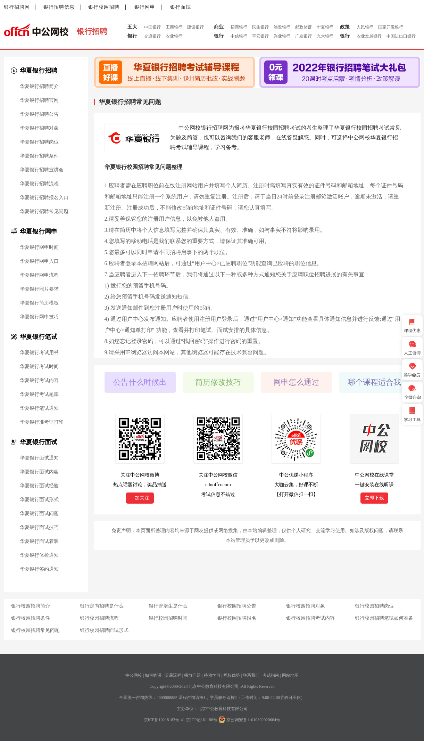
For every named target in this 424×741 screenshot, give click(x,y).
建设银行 (195, 27)
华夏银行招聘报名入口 (44, 197)
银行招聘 (92, 31)
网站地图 (290, 675)
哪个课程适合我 (374, 382)
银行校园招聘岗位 (374, 606)
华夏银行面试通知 (39, 458)
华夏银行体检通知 (39, 555)
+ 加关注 (140, 497)
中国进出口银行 (401, 36)
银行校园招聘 (103, 7)
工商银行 (174, 27)
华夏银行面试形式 (39, 499)
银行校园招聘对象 (305, 606)
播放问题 (192, 675)
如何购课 (153, 675)
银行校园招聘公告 (236, 606)
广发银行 (303, 36)
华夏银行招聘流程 (39, 183)
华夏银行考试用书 (39, 352)
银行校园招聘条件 (30, 618)
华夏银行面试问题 (39, 513)
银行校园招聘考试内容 (310, 618)
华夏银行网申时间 (39, 247)
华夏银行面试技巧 (39, 527)
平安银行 (260, 36)
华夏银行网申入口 (39, 261)
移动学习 (212, 675)
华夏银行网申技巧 (39, 317)
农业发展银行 (369, 36)
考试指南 (271, 675)
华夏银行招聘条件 (39, 156)
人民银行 (365, 27)
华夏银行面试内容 (39, 472)
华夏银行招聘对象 (39, 128)
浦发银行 (282, 27)
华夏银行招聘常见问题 (44, 211)
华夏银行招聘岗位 (39, 142)
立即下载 (374, 497)
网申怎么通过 (296, 382)
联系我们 (251, 675)
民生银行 (260, 27)
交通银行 (152, 36)
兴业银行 (282, 36)
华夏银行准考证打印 (42, 422)
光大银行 (325, 36)
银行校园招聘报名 (236, 618)
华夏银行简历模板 (39, 303)
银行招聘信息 (59, 7)
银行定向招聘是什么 (102, 606)
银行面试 (180, 7)
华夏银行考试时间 (39, 366)
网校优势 (231, 675)
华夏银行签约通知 (39, 569)
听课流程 (173, 675)
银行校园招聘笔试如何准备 (384, 618)
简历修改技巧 (218, 382)
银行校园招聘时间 (168, 618)
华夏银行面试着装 (39, 541)
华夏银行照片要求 (39, 289)
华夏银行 (325, 27)
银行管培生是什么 (168, 606)
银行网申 (144, 7)
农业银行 (174, 36)
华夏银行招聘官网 (39, 100)
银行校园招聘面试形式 (104, 630)
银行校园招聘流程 (99, 618)
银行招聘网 (17, 7)
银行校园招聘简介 (30, 606)
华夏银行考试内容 (39, 380)
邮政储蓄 (303, 27)
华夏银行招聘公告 (39, 114)
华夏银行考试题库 (39, 394)
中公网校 (133, 675)
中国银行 (152, 27)
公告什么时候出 (140, 382)
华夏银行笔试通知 (39, 408)
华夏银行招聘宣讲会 (42, 170)
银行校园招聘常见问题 (35, 630)
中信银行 (239, 36)
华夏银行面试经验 (39, 485)
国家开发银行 (390, 27)
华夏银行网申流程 (39, 275)
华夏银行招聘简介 (39, 86)
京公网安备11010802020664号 (253, 719)
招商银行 (239, 27)
